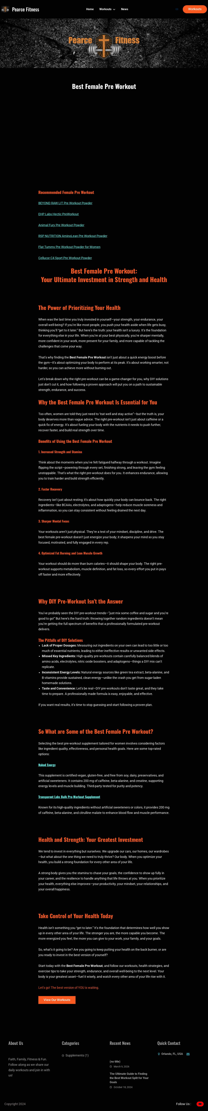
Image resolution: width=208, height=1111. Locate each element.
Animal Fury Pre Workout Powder (61, 225)
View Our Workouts (57, 1000)
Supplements (75, 1058)
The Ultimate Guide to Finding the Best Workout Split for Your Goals (129, 1091)
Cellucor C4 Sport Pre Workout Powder (65, 258)
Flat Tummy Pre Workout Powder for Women (69, 247)
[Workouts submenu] (114, 9)
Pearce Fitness (25, 9)
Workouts (195, 9)
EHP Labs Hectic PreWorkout (58, 214)
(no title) (115, 1075)
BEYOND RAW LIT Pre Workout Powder (65, 203)
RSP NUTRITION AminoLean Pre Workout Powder (72, 236)
